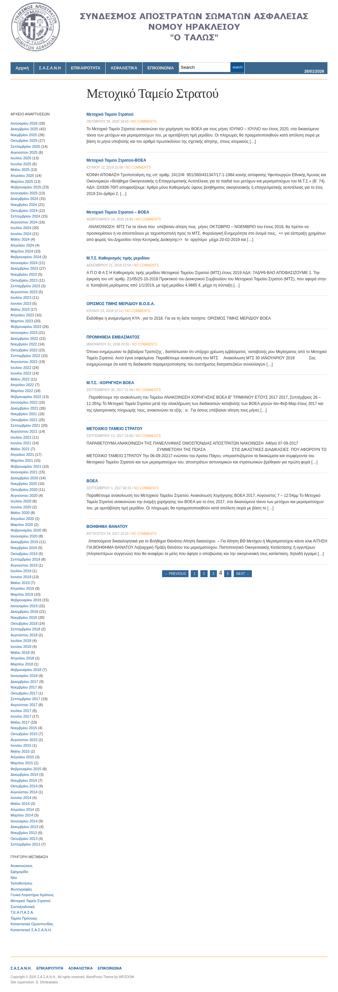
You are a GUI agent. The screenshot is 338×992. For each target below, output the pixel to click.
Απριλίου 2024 (22, 245)
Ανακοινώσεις (21, 866)
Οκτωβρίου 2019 (24, 554)
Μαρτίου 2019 (22, 594)
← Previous (175, 573)
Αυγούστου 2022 (24, 362)
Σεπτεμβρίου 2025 (25, 146)
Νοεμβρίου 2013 (24, 833)
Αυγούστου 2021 (24, 431)
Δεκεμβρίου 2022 (24, 338)
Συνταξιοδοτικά (23, 907)
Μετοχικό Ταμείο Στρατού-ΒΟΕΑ (116, 160)
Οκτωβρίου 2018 (24, 623)
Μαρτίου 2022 (22, 391)
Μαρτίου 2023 (22, 321)
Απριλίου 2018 (22, 658)
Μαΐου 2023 (20, 309)
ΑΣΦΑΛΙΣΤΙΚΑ (124, 68)
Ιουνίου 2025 (21, 164)
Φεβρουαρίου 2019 (26, 600)
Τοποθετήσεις (21, 883)
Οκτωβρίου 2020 (24, 490)
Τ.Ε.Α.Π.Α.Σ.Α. (22, 912)
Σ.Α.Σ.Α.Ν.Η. (21, 968)
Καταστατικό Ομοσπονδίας (32, 924)
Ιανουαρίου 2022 (24, 402)
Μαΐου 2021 (20, 449)
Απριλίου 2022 (22, 385)
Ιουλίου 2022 (21, 368)
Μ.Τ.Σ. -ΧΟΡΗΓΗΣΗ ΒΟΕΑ (110, 382)
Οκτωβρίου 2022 (24, 350)
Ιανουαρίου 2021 (24, 472)
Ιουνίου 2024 (21, 234)
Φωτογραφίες (21, 889)
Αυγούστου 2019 (24, 565)
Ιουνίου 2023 (21, 303)
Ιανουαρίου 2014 (24, 821)
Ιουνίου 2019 (21, 577)
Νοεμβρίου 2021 (24, 414)
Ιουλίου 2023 (21, 297)
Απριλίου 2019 (22, 588)
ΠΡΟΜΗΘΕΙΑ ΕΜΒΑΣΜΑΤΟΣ (113, 337)
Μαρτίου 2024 (22, 251)
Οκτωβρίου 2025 (24, 140)
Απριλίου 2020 (22, 519)
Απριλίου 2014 (22, 810)
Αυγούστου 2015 (24, 740)
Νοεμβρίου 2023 (24, 274)
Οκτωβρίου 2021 (24, 420)
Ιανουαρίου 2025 (24, 193)
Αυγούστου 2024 (24, 222)
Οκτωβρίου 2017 (24, 693)
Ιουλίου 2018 (21, 641)
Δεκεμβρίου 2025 (24, 129)
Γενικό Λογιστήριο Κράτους (32, 895)
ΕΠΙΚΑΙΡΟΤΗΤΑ (85, 68)
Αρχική (22, 68)
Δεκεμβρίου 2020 (24, 478)
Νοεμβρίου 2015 (24, 728)
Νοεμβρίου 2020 (24, 484)
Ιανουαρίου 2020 (24, 536)
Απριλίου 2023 (22, 315)
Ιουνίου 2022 (21, 373)
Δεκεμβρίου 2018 (24, 612)
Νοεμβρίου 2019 (24, 548)
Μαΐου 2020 (20, 513)
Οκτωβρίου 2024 (24, 211)
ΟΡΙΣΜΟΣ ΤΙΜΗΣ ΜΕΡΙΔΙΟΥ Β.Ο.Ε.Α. (120, 303)
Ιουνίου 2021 (21, 443)
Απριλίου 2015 (22, 757)
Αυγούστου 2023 (24, 292)
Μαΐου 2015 (20, 751)
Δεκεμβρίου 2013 (24, 827)
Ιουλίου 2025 (21, 158)
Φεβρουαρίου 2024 (26, 257)
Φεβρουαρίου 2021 (26, 466)
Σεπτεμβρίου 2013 (25, 844)
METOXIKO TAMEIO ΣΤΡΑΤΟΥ (114, 428)
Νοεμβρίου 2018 (24, 617)
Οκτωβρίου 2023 (24, 280)
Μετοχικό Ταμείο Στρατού (31, 901)
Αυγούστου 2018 (24, 635)
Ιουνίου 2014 (21, 798)
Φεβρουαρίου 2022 (26, 397)
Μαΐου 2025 (20, 170)
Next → (242, 573)
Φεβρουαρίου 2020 (26, 530)
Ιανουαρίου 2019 (24, 606)
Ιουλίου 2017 (21, 711)
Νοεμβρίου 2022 (24, 344)
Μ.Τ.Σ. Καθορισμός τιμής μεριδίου (118, 258)
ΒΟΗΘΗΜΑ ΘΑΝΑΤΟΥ (107, 526)
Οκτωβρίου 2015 (24, 734)
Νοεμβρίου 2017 (24, 687)
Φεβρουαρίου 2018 (26, 670)
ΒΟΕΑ (92, 481)
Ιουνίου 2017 (21, 716)
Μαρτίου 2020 (22, 525)
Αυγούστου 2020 (24, 495)
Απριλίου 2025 (22, 176)
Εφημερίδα (19, 872)
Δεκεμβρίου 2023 (24, 268)
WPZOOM (126, 977)
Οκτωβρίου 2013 (24, 839)
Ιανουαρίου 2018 (24, 676)
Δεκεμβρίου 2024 (24, 199)
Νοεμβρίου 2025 (24, 135)
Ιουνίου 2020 (21, 507)
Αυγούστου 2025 (24, 152)
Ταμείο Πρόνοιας (24, 918)
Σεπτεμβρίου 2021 (25, 425)
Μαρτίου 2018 (22, 664)
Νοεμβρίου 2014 (24, 780)
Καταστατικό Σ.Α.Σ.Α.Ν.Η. (31, 930)
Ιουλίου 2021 (21, 437)
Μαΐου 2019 (20, 583)
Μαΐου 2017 (20, 722)
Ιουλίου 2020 (21, 501)
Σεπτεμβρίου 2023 (25, 286)
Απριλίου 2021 (22, 454)
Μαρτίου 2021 (22, 460)
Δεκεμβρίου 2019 (24, 542)
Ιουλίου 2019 (21, 571)
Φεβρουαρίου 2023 (26, 327)
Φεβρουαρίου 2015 (26, 769)
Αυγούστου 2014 (24, 792)
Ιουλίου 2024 (21, 228)
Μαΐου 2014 (20, 804)
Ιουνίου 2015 (21, 745)
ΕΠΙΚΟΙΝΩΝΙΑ (161, 68)
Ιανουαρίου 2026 (24, 123)
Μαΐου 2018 (20, 653)
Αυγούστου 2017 (24, 705)
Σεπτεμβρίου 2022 (25, 356)
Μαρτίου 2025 (22, 181)
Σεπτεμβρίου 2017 (25, 699)
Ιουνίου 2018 (21, 647)
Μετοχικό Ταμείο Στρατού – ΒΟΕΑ (117, 212)
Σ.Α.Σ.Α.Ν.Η (50, 68)
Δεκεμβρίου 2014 (24, 774)
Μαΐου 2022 (20, 379)
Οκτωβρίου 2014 (24, 786)
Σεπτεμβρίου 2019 (25, 559)
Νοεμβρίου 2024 (24, 205)
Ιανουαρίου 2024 (24, 263)
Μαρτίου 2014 (22, 815)
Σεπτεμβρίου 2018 (25, 629)
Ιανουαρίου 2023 (24, 333)
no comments (143, 121)
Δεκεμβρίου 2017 (24, 682)
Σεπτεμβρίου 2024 (25, 216)
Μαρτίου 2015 (22, 763)
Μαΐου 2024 (20, 239)
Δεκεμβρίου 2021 (24, 408)
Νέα (14, 878)
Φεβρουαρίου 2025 (26, 187)
